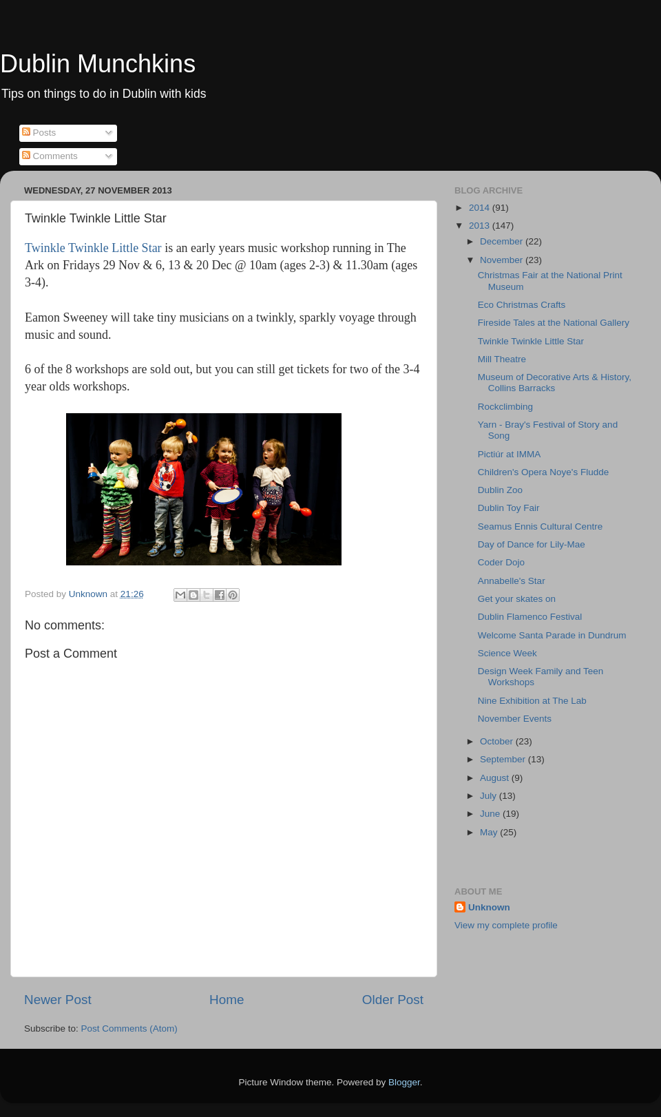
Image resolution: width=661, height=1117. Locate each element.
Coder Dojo (501, 562)
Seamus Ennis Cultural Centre (540, 526)
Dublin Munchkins (98, 64)
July (489, 796)
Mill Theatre (502, 359)
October (498, 741)
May (490, 832)
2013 (480, 225)
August (496, 778)
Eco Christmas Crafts (522, 305)
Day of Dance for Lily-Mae (531, 544)
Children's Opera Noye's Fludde (543, 472)
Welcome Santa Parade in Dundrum (552, 635)
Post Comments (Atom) (129, 1028)
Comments (50, 156)
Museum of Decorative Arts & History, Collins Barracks (554, 382)
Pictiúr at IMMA (509, 454)
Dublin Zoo (500, 490)
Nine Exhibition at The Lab (532, 701)
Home (226, 999)
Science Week (507, 653)
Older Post (392, 999)
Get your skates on (517, 599)
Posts (39, 132)
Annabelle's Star (511, 581)
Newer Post (58, 999)
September (504, 759)
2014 (480, 207)
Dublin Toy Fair (509, 508)
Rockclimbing (505, 406)
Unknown (489, 907)
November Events (515, 718)
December (502, 241)
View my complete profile (506, 925)
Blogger (404, 1082)
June (491, 813)
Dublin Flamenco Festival (530, 617)
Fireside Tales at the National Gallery (553, 322)
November (502, 260)
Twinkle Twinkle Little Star (93, 248)
